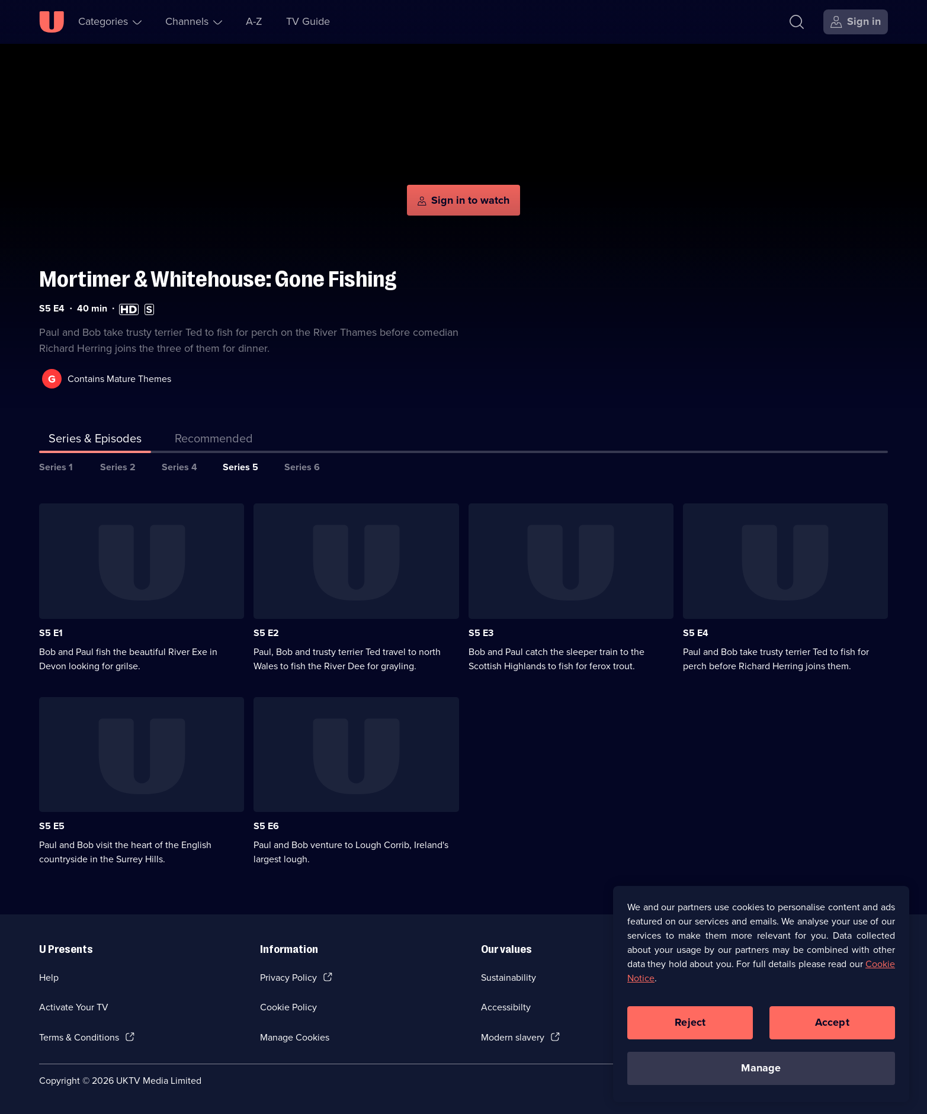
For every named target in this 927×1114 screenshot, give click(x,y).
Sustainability (508, 977)
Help (49, 977)
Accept (832, 1026)
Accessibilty (506, 1007)
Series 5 (240, 467)
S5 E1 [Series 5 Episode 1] (51, 633)
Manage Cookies (294, 1037)
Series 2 (118, 467)
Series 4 (179, 467)
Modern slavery (512, 1037)
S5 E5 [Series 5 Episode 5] (52, 826)
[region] (761, 998)
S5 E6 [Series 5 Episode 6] (266, 826)
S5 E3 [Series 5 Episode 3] (481, 633)
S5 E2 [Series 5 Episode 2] (266, 633)
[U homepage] (51, 21)
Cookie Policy (288, 1007)
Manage (761, 1072)
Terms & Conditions (79, 1037)
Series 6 (302, 467)
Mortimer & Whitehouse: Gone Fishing (218, 279)
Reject (690, 1026)
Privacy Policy (288, 977)
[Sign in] (855, 21)
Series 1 (56, 467)
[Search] (796, 21)
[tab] (213, 441)
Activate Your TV (73, 1007)
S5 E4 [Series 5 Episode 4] (695, 633)
